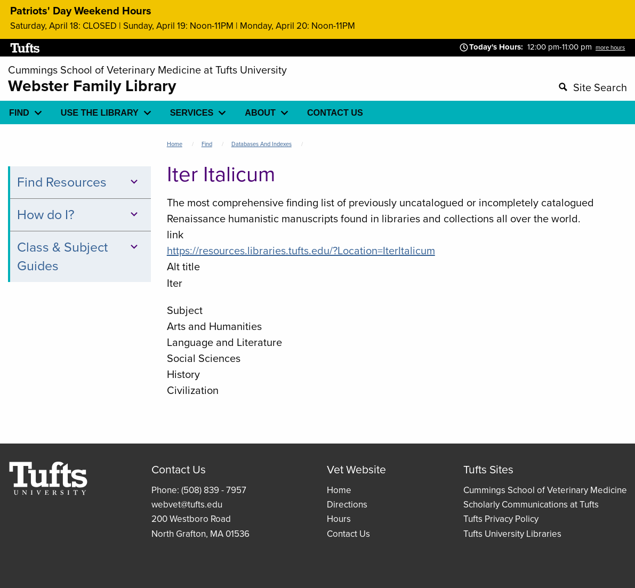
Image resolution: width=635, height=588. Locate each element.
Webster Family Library (92, 86)
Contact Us (348, 534)
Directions (347, 504)
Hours (339, 519)
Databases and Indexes (261, 144)
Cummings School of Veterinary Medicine (545, 490)
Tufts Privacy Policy (500, 519)
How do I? (79, 214)
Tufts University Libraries (512, 534)
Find (207, 144)
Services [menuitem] (192, 112)
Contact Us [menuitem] (335, 112)
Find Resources (79, 182)
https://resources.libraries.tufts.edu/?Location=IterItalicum (301, 251)
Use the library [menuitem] (100, 112)
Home (174, 144)
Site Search (600, 87)
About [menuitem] (260, 112)
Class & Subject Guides (79, 256)
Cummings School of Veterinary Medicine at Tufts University (147, 70)
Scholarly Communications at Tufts (531, 504)
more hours (610, 47)
